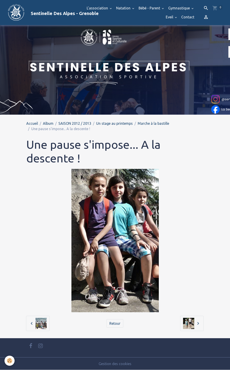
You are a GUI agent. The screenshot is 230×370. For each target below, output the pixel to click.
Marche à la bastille (153, 123)
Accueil (32, 123)
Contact (187, 17)
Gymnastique (179, 8)
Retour (114, 323)
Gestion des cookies (115, 364)
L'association (98, 8)
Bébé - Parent (150, 8)
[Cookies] (9, 361)
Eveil (170, 17)
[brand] (41, 13)
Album (48, 123)
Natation (123, 8)
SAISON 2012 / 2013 (74, 123)
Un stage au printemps (114, 123)
